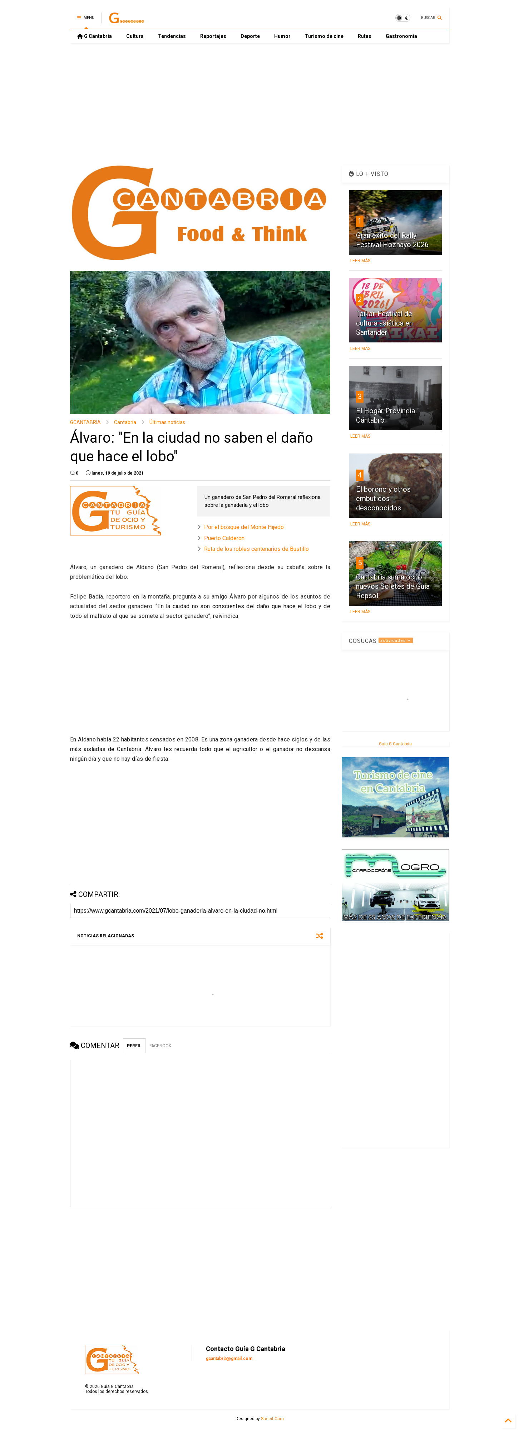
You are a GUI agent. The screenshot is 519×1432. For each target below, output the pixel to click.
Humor (282, 36)
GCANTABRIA (85, 422)
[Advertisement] (259, 104)
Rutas (364, 36)
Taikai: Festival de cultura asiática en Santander (384, 323)
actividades (395, 640)
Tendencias (172, 36)
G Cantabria (94, 36)
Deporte (250, 36)
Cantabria (125, 422)
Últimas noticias (167, 422)
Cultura (135, 36)
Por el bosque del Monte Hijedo (244, 527)
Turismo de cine (324, 36)
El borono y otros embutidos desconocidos (383, 498)
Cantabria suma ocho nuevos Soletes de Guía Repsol (393, 586)
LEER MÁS (360, 260)
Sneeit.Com (272, 1418)
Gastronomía (401, 36)
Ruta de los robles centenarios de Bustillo (256, 549)
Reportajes (213, 36)
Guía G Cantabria (395, 743)
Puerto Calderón (224, 538)
